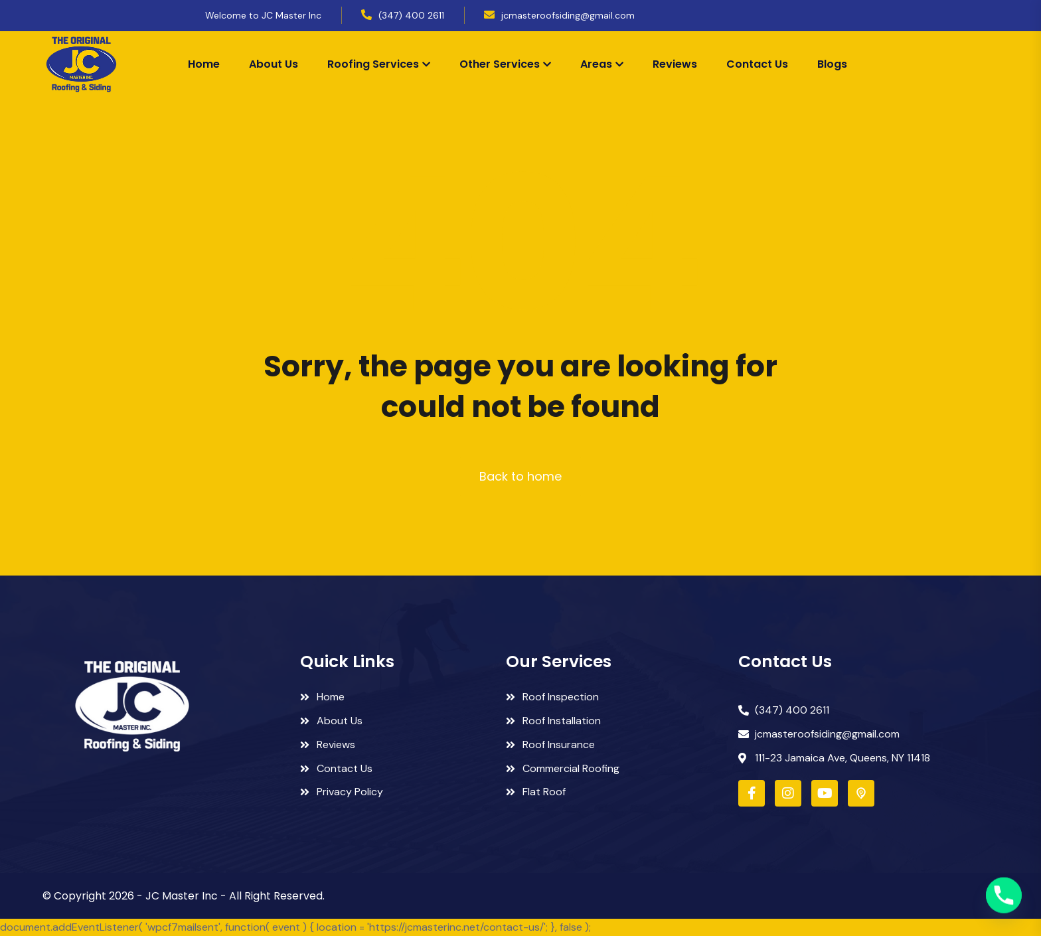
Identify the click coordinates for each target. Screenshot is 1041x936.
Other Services (499, 64)
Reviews (675, 64)
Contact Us (757, 64)
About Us (273, 64)
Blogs (832, 64)
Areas (596, 64)
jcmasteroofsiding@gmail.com (568, 15)
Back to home (520, 476)
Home (204, 64)
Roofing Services (373, 64)
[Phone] (1004, 901)
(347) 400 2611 (411, 15)
